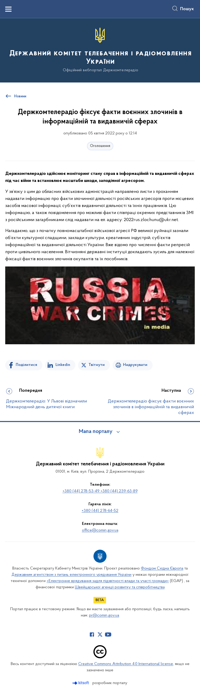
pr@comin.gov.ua (104, 615)
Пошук (187, 9)
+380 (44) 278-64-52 (100, 511)
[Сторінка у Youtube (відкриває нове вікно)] (108, 634)
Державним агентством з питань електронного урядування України (71, 575)
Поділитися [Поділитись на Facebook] (26, 365)
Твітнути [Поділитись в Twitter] (96, 365)
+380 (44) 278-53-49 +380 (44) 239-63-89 (100, 491)
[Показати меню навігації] (8, 9)
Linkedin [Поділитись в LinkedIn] (62, 365)
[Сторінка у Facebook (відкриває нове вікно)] (92, 634)
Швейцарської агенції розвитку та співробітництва (120, 587)
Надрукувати (135, 365)
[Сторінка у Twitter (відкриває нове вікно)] (100, 634)
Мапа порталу (96, 432)
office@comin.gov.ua (100, 530)
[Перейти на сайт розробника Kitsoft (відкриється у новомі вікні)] (81, 683)
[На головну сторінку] (100, 50)
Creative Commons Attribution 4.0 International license (125, 664)
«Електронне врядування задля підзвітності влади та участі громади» (108, 581)
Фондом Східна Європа (162, 568)
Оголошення (100, 146)
